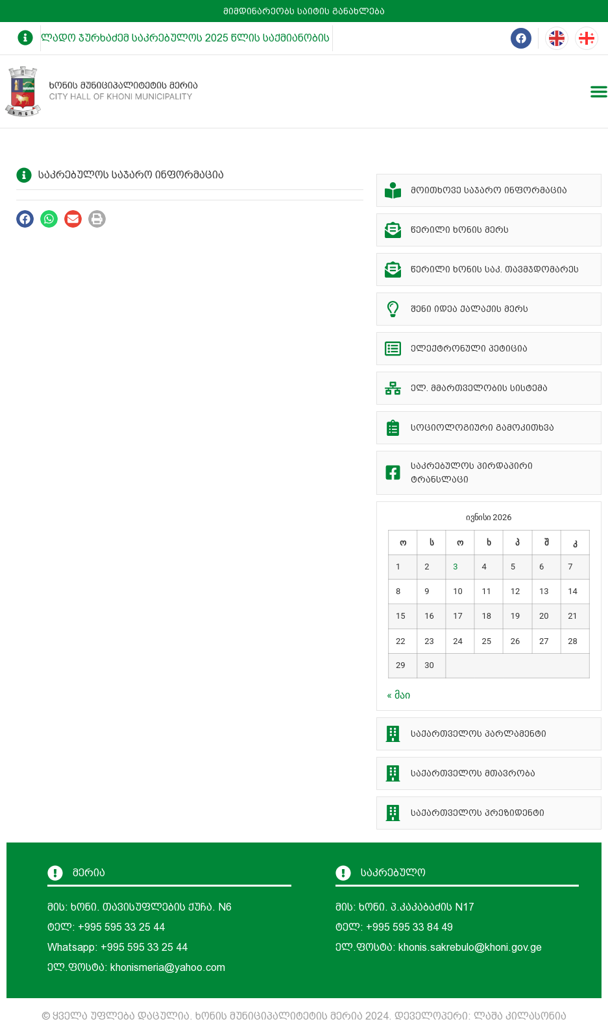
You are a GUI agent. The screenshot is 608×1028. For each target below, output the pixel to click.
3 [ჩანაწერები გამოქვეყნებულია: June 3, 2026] (456, 566)
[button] (25, 219)
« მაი (398, 695)
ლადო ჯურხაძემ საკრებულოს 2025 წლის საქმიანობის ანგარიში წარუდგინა (246, 38)
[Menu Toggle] (599, 91)
